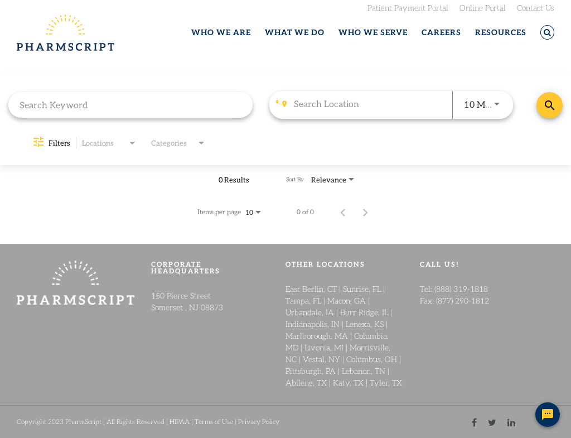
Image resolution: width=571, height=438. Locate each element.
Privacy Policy (258, 421)
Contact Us (535, 7)
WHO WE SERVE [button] (373, 32)
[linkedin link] (511, 421)
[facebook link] (474, 421)
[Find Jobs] (549, 105)
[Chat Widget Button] (547, 414)
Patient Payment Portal (407, 7)
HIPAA (180, 421)
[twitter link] (492, 421)
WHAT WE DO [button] (295, 32)
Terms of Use (214, 421)
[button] (547, 32)
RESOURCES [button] (500, 32)
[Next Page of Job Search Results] (365, 211)
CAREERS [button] (441, 32)
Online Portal (482, 7)
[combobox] (130, 105)
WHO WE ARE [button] (221, 32)
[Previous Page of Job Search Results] (343, 211)
